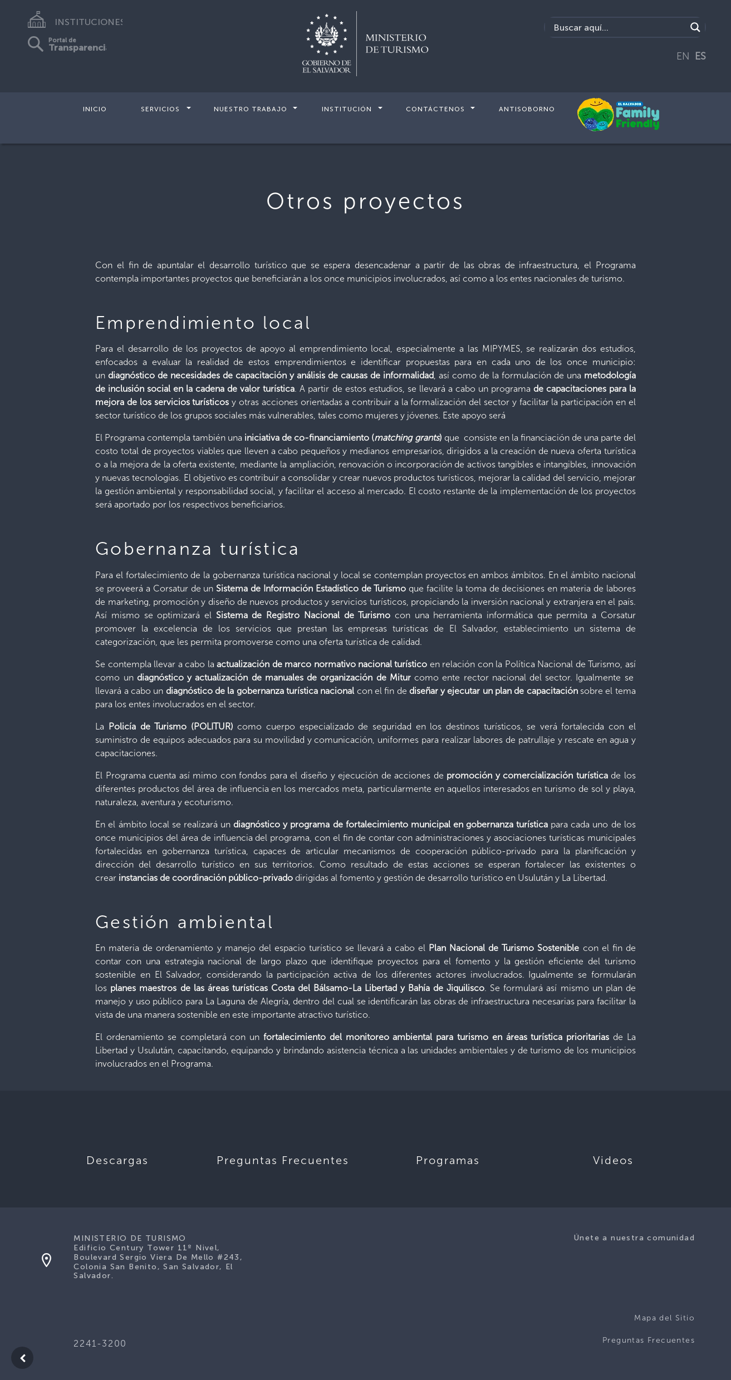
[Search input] (618, 27)
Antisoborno (527, 109)
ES (700, 56)
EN (683, 56)
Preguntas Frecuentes (648, 1340)
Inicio (95, 109)
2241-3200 (99, 1343)
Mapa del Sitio (664, 1318)
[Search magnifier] (695, 27)
